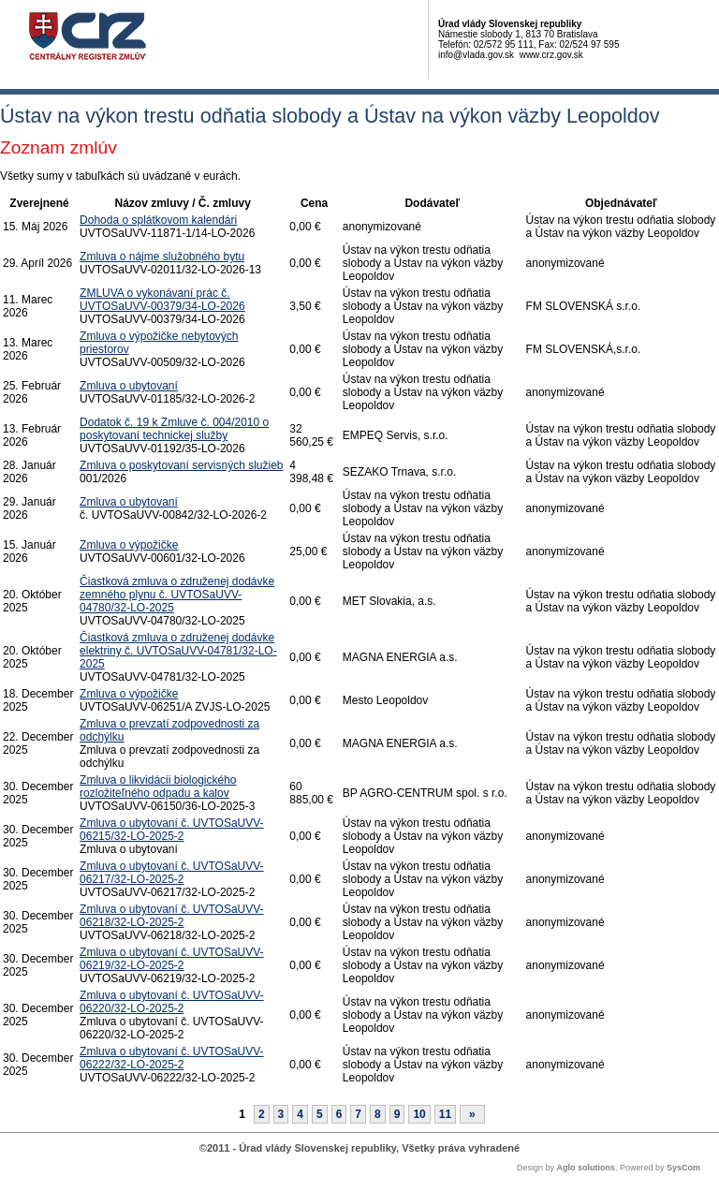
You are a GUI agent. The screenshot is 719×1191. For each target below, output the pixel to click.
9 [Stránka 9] (397, 1114)
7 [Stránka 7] (358, 1114)
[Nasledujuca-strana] (472, 1114)
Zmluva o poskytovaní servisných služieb (181, 465)
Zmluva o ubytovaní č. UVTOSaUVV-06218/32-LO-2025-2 (172, 916)
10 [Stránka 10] (419, 1114)
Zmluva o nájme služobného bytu (162, 256)
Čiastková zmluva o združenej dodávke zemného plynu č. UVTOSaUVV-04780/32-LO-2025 (177, 594)
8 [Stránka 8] (377, 1114)
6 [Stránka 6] (339, 1114)
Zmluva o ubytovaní (129, 385)
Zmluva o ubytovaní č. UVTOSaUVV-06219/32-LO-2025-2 (172, 959)
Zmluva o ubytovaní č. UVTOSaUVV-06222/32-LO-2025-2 (172, 1058)
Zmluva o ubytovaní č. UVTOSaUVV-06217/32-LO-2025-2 (172, 873)
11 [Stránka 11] (445, 1114)
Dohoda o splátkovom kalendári (158, 220)
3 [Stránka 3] (281, 1114)
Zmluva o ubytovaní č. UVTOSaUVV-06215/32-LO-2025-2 (172, 829)
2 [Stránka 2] (261, 1114)
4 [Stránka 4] (300, 1114)
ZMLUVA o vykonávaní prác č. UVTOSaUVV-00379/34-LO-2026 (162, 300)
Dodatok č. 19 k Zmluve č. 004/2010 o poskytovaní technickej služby (174, 429)
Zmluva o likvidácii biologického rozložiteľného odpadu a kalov (158, 786)
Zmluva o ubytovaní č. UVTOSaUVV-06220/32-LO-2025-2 (172, 1002)
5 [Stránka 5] (319, 1114)
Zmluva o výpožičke (129, 544)
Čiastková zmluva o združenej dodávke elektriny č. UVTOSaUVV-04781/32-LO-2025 (178, 650)
